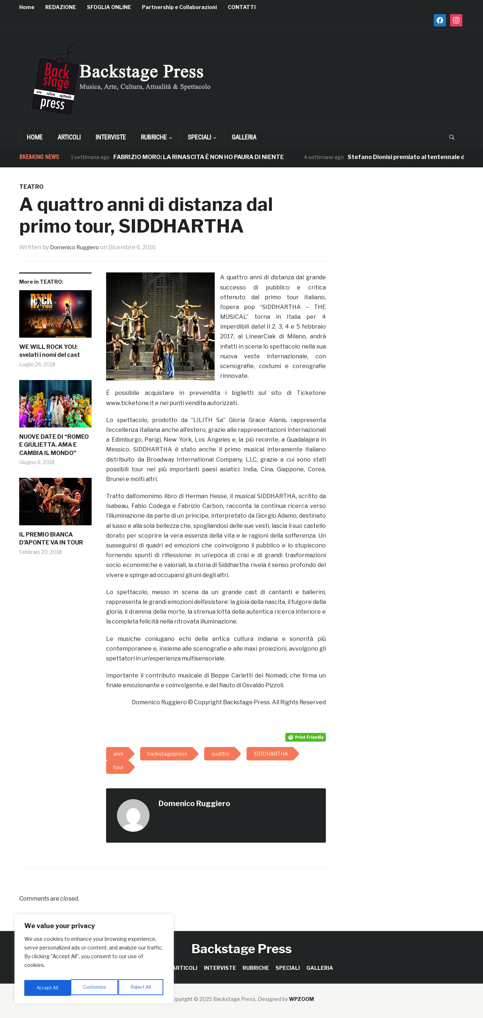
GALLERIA (244, 137)
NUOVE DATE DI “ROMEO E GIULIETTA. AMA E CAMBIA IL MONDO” (54, 444)
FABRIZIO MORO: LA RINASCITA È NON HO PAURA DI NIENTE (198, 157)
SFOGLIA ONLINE (109, 7)
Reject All (95, 988)
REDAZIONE (60, 7)
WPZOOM (301, 999)
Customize (47, 988)
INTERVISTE (111, 137)
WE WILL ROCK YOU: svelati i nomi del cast (49, 350)
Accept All (142, 988)
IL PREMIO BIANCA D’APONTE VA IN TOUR (51, 538)
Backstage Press (242, 948)
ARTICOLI (69, 137)
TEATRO (31, 186)
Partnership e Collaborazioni (179, 7)
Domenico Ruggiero (77, 247)
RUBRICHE (154, 137)
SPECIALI (199, 137)
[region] (94, 961)
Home (26, 7)
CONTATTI (242, 7)
